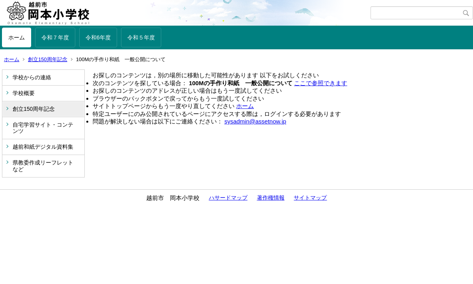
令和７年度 (55, 37)
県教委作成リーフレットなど (43, 165)
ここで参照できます (320, 83)
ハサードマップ (228, 197)
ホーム (16, 37)
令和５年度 (141, 37)
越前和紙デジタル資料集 (43, 147)
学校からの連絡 (32, 77)
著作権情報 (271, 197)
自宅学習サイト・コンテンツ (43, 128)
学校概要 (24, 93)
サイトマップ (310, 197)
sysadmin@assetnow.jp (255, 121)
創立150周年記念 (47, 59)
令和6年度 (98, 37)
